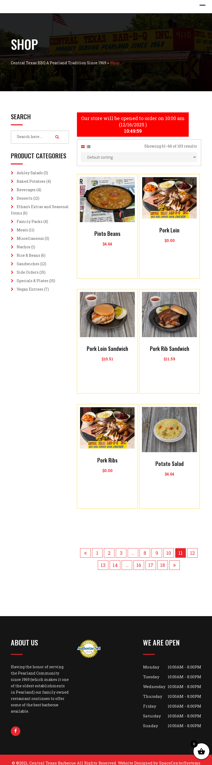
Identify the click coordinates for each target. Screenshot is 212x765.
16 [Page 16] (138, 559)
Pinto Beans (107, 227)
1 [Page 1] (97, 546)
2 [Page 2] (109, 546)
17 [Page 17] (150, 559)
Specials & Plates (32, 280)
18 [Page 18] (162, 559)
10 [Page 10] (168, 546)
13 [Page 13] (103, 559)
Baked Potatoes (31, 181)
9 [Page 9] (156, 546)
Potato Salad (169, 457)
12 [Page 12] (192, 546)
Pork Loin (169, 224)
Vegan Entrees (30, 289)
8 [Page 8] (145, 546)
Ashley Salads (30, 172)
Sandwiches (28, 263)
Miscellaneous (30, 238)
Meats (22, 229)
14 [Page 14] (115, 559)
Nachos (23, 246)
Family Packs (30, 221)
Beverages (26, 189)
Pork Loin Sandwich (107, 342)
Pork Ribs (107, 454)
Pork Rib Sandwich (169, 342)
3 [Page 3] (121, 546)
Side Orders (28, 272)
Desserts (25, 198)
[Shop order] (139, 150)
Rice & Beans (28, 255)
